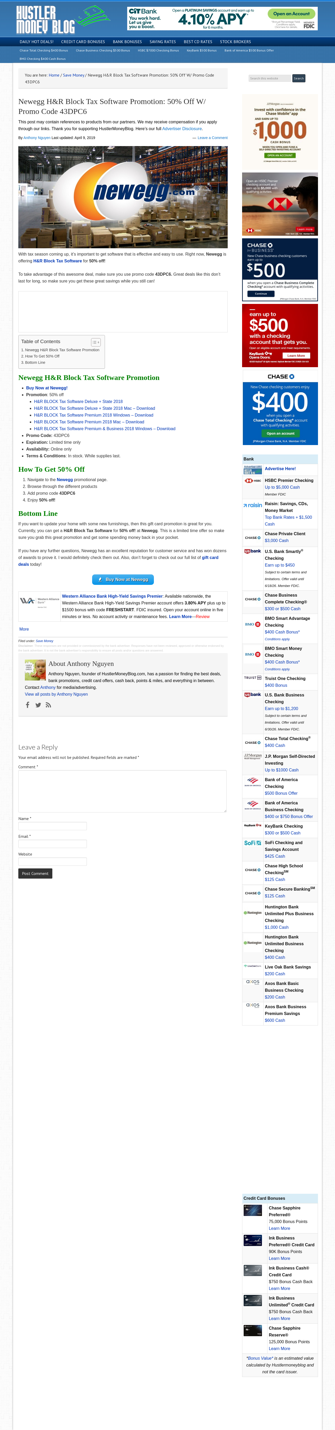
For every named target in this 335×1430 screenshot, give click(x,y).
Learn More (279, 1228)
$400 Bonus (276, 685)
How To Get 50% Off (42, 356)
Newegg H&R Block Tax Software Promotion (62, 350)
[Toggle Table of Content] (93, 342)
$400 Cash (275, 745)
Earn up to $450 (280, 565)
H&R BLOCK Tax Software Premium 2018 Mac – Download (89, 422)
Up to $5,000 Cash (282, 487)
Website (25, 854)
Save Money (44, 641)
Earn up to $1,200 (281, 708)
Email (24, 836)
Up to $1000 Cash (282, 770)
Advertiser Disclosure (182, 128)
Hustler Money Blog (63, 20)
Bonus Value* (260, 1358)
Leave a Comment (213, 138)
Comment (28, 766)
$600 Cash (275, 1020)
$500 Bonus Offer (281, 793)
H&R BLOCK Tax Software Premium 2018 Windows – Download (93, 415)
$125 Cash (275, 879)
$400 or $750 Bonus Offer (289, 816)
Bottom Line (35, 362)
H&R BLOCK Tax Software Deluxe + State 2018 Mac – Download (94, 408)
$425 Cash (275, 856)
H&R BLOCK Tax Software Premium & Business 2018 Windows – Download (104, 428)
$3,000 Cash (277, 540)
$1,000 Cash (277, 927)
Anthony (48, 687)
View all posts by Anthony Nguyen (56, 694)
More (24, 629)
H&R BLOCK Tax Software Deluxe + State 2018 (78, 401)
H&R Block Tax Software (58, 261)
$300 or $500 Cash (282, 609)
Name (24, 818)
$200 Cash (275, 974)
